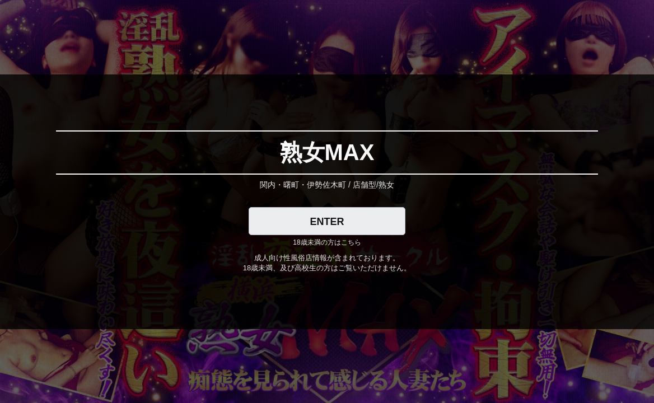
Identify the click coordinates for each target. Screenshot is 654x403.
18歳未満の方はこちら (327, 242)
